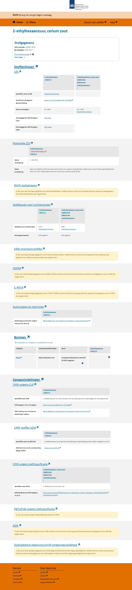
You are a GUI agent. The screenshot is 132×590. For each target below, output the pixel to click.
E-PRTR (20, 287)
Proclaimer (25, 579)
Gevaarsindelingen (28, 380)
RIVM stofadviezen (27, 185)
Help (114, 22)
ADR (17, 525)
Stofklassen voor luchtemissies (33, 204)
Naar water (48, 127)
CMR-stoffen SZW (26, 427)
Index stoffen (18, 582)
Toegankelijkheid (52, 582)
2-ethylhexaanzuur (51, 77)
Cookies (52, 575)
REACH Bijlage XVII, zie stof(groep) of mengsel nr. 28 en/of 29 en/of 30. (66, 321)
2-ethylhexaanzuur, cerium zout (88, 77)
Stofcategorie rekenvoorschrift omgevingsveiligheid (47, 544)
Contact (25, 572)
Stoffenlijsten (26, 67)
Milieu (19, 358)
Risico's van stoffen (96, 22)
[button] (31, 22)
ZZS (18, 71)
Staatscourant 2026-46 (52, 448)
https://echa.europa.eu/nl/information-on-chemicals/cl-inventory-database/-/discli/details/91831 (76, 493)
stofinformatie (23, 54)
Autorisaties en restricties (30, 306)
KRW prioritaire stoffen (29, 248)
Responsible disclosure (52, 579)
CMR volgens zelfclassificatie (32, 464)
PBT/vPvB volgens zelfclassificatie (36, 509)
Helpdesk (25, 575)
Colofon (52, 572)
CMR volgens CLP (25, 384)
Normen (22, 337)
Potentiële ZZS (23, 143)
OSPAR (18, 268)
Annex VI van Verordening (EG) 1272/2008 (58, 100)
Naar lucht (47, 118)
